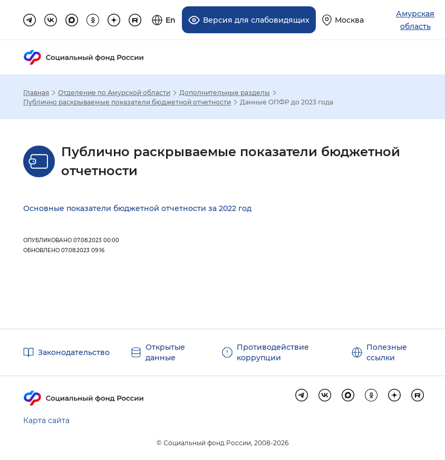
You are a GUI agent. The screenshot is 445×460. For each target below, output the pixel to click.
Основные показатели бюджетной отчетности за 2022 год (137, 208)
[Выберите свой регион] (343, 19)
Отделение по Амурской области (114, 93)
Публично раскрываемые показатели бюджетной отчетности (127, 102)
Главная (36, 93)
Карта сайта (46, 420)
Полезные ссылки (386, 352)
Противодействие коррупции (273, 352)
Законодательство (74, 352)
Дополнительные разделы (224, 93)
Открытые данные (165, 352)
